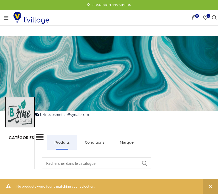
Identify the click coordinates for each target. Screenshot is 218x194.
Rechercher (144, 163)
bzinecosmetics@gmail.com (62, 114)
